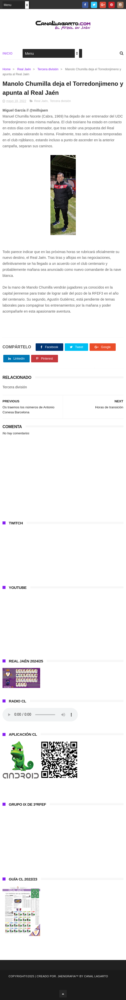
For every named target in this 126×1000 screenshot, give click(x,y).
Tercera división (47, 69)
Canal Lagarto (96, 976)
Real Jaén (24, 69)
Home (7, 69)
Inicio (8, 53)
